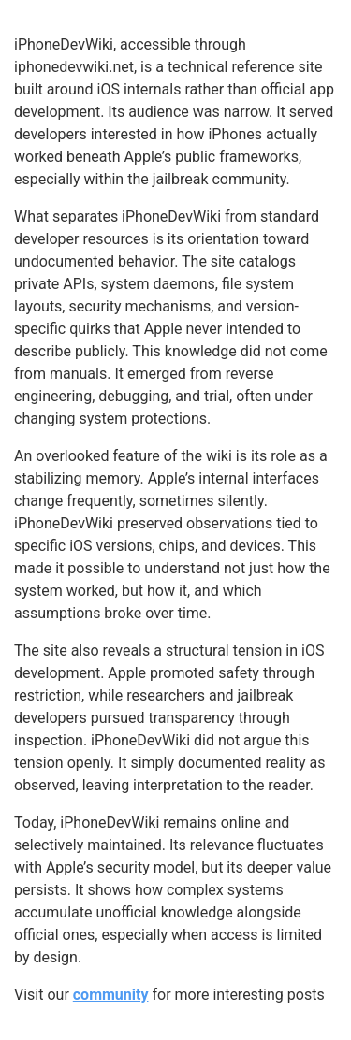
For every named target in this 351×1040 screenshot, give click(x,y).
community (111, 995)
